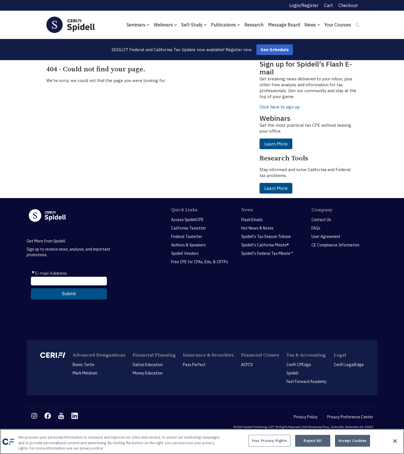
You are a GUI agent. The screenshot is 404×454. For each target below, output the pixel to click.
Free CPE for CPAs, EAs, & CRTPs (199, 261)
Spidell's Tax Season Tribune (266, 236)
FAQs (315, 228)
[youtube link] (61, 415)
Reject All (312, 441)
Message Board (284, 25)
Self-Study (193, 25)
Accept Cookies (352, 441)
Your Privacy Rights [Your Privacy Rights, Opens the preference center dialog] (269, 441)
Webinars (165, 25)
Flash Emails (252, 219)
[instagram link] (34, 415)
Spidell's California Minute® (265, 245)
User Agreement (325, 236)
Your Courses (337, 25)
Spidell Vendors (185, 253)
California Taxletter (188, 228)
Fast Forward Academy (306, 381)
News (312, 25)
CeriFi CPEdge (298, 364)
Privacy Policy (306, 416)
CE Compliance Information (335, 245)
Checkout (348, 5)
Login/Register (303, 5)
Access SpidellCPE (187, 219)
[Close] (395, 441)
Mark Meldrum (85, 373)
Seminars (138, 25)
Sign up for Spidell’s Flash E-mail (306, 67)
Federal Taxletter (186, 236)
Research (253, 25)
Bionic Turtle (84, 364)
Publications (225, 25)
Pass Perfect (194, 364)
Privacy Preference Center (350, 416)
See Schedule (275, 49)
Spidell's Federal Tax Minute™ (267, 253)
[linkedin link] (74, 415)
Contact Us (321, 219)
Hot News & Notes (257, 228)
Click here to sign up (280, 107)
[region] (202, 441)
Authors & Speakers (188, 245)
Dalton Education (148, 364)
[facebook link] (47, 415)
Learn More (276, 144)
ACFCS (247, 364)
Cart (328, 5)
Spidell (292, 373)
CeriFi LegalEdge (349, 364)
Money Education (147, 373)
